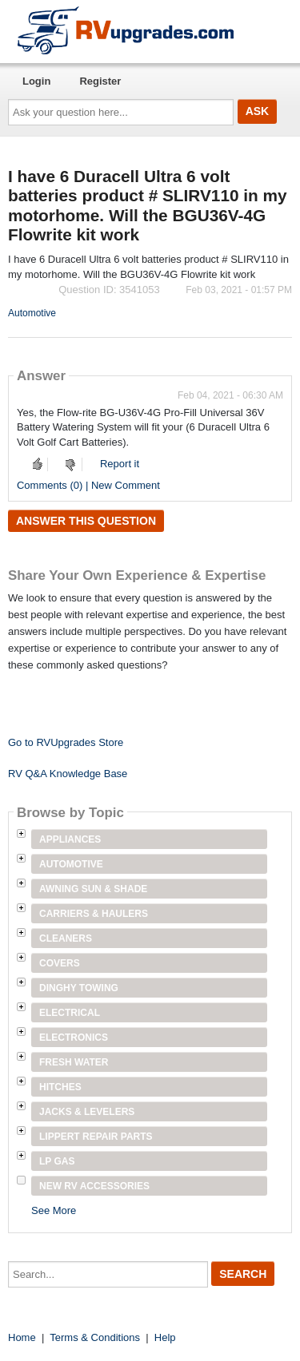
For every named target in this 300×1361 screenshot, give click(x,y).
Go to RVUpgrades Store (65, 742)
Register (100, 81)
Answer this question (86, 520)
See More (53, 1210)
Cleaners (65, 938)
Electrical (69, 1012)
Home (22, 1337)
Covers (59, 963)
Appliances (70, 839)
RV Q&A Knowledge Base (67, 774)
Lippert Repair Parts (96, 1136)
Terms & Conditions (95, 1337)
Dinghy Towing (78, 988)
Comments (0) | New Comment (88, 485)
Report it (119, 463)
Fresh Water (73, 1062)
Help (165, 1337)
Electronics (73, 1037)
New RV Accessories (94, 1186)
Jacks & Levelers (86, 1111)
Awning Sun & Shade (93, 889)
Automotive (32, 313)
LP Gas (56, 1161)
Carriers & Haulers (93, 913)
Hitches (60, 1087)
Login (36, 81)
